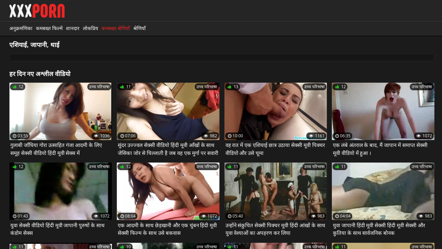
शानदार (72, 28)
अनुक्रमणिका (20, 28)
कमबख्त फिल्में (49, 28)
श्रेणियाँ (139, 28)
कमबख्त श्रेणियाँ (116, 28)
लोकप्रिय (90, 28)
